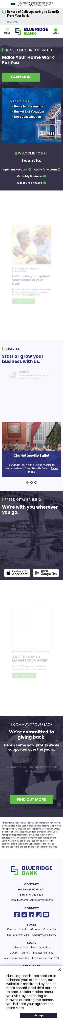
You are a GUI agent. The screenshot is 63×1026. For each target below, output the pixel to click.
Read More (12, 22)
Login (56, 31)
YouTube (46, 919)
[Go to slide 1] (27, 482)
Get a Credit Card (30, 183)
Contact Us (49, 934)
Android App (46, 578)
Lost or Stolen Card (18, 939)
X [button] (59, 969)
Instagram (38, 919)
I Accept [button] (38, 1015)
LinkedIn (31, 919)
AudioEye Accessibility (16, 963)
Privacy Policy (20, 952)
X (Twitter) (24, 919)
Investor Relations (43, 957)
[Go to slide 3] (35, 482)
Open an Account (15, 169)
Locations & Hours (29, 934)
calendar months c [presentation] (30, 842)
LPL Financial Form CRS (45, 963)
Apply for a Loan (45, 169)
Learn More (15, 1008)
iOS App (17, 578)
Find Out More (31, 804)
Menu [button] (7, 31)
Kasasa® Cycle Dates (44, 939)
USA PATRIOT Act (20, 957)
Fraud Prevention (40, 952)
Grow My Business (30, 176)
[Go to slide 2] (31, 482)
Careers (11, 934)
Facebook (17, 919)
